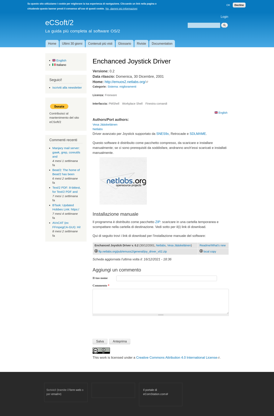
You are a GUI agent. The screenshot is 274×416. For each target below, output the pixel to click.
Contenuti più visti (100, 43)
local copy (208, 251)
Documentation (162, 43)
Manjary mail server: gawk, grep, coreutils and (66, 152)
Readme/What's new (213, 245)
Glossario (124, 43)
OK (228, 5)
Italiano (59, 64)
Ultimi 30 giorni (72, 43)
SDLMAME (198, 134)
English (59, 60)
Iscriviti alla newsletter (67, 87)
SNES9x (162, 134)
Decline (239, 5)
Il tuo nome (100, 278)
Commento (101, 285)
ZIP (157, 222)
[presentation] (123, 325)
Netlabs (98, 129)
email (55, 394)
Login (224, 16)
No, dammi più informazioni (121, 8)
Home (52, 43)
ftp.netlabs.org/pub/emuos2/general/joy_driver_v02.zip (133, 251)
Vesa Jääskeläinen (105, 124)
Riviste (141, 43)
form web (75, 389)
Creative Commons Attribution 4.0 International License (178, 357)
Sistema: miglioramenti (122, 86)
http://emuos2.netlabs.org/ (126, 82)
